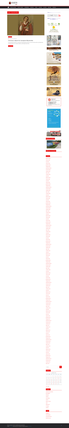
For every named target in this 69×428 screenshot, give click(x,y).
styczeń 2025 (48, 182)
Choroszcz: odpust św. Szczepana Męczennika (20, 40)
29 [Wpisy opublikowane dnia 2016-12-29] (53, 383)
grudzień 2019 (48, 279)
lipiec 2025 (47, 172)
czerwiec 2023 (48, 212)
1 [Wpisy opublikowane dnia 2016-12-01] (53, 376)
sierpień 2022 (48, 228)
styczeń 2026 (48, 163)
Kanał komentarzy (49, 416)
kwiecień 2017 (48, 330)
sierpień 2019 (48, 285)
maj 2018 (47, 309)
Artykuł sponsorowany (49, 391)
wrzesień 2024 (48, 188)
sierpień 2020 (48, 266)
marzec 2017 (48, 331)
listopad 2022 (48, 223)
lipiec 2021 (47, 249)
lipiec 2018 (47, 306)
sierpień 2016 (48, 342)
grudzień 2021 (48, 241)
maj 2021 (47, 252)
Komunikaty (48, 398)
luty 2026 (47, 161)
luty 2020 (47, 276)
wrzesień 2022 (48, 226)
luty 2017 (47, 333)
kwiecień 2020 (48, 272)
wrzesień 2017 (48, 322)
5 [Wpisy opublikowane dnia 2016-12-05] (46, 378)
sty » (48, 386)
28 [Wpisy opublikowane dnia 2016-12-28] (51, 383)
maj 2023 (47, 214)
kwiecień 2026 (48, 158)
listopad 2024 (48, 185)
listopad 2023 (48, 204)
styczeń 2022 (48, 239)
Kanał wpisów (48, 414)
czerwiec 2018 (48, 307)
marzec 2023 (48, 217)
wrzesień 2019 (48, 284)
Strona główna (13, 7)
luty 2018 (47, 314)
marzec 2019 (48, 293)
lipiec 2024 (47, 191)
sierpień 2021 (48, 247)
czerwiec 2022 (48, 231)
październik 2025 (48, 168)
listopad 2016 (48, 338)
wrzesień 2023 (48, 207)
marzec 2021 (48, 255)
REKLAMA (49, 7)
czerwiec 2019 (48, 288)
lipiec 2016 (47, 344)
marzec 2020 (48, 274)
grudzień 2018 (48, 298)
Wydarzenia (27, 7)
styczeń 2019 (48, 296)
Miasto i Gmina (20, 7)
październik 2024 (48, 187)
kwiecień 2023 (48, 215)
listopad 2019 (48, 280)
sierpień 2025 (48, 171)
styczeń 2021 (48, 258)
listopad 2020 (48, 261)
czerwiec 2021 (48, 250)
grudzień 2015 (48, 355)
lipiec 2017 (47, 325)
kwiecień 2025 (48, 177)
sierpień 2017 (48, 323)
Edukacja (32, 7)
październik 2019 (48, 282)
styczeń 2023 (48, 220)
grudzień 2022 (48, 222)
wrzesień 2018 (48, 303)
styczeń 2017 (48, 334)
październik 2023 (48, 206)
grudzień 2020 (48, 260)
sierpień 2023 (48, 209)
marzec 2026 (48, 160)
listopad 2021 (48, 242)
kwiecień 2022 (48, 234)
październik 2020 (48, 263)
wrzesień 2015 (48, 360)
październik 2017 (48, 320)
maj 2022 (47, 233)
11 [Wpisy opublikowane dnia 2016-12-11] (60, 378)
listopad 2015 (48, 357)
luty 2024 (47, 199)
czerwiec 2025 (48, 174)
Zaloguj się (47, 413)
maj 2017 (47, 328)
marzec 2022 (48, 236)
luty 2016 (47, 352)
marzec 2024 (48, 198)
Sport (36, 7)
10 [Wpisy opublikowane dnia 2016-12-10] (58, 378)
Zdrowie (47, 407)
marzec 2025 (48, 179)
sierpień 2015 (48, 361)
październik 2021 (48, 244)
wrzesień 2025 (48, 169)
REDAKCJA (54, 7)
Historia (40, 7)
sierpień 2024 (48, 190)
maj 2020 (47, 271)
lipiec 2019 (47, 287)
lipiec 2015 (47, 363)
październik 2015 (48, 358)
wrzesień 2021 (48, 245)
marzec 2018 (48, 312)
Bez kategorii (48, 393)
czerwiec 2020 (48, 269)
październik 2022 (48, 225)
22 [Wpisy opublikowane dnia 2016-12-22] (53, 381)
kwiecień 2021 (48, 253)
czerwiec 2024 (48, 193)
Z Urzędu (47, 406)
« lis (46, 386)
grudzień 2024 (48, 183)
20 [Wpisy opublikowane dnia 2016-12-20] (49, 381)
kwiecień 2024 (48, 196)
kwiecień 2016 (48, 349)
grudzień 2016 (48, 336)
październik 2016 (48, 339)
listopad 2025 (48, 166)
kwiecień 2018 (48, 311)
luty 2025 (47, 180)
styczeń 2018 (48, 315)
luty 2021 (47, 257)
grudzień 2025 (48, 164)
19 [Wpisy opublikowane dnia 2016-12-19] (46, 381)
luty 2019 (47, 295)
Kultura (44, 7)
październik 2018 (48, 301)
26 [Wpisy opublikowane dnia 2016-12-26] (46, 383)
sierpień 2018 (48, 304)
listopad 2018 (48, 299)
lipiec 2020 (47, 268)
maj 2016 (47, 347)
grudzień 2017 (48, 317)
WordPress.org (48, 418)
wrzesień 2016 (48, 341)
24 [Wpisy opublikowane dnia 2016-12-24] (58, 381)
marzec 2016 (48, 350)
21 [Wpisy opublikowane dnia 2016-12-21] (51, 381)
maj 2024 (47, 195)
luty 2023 (47, 218)
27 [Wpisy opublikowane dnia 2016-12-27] (49, 383)
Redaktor (15, 38)
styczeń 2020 (48, 277)
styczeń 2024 (48, 201)
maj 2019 (47, 290)
